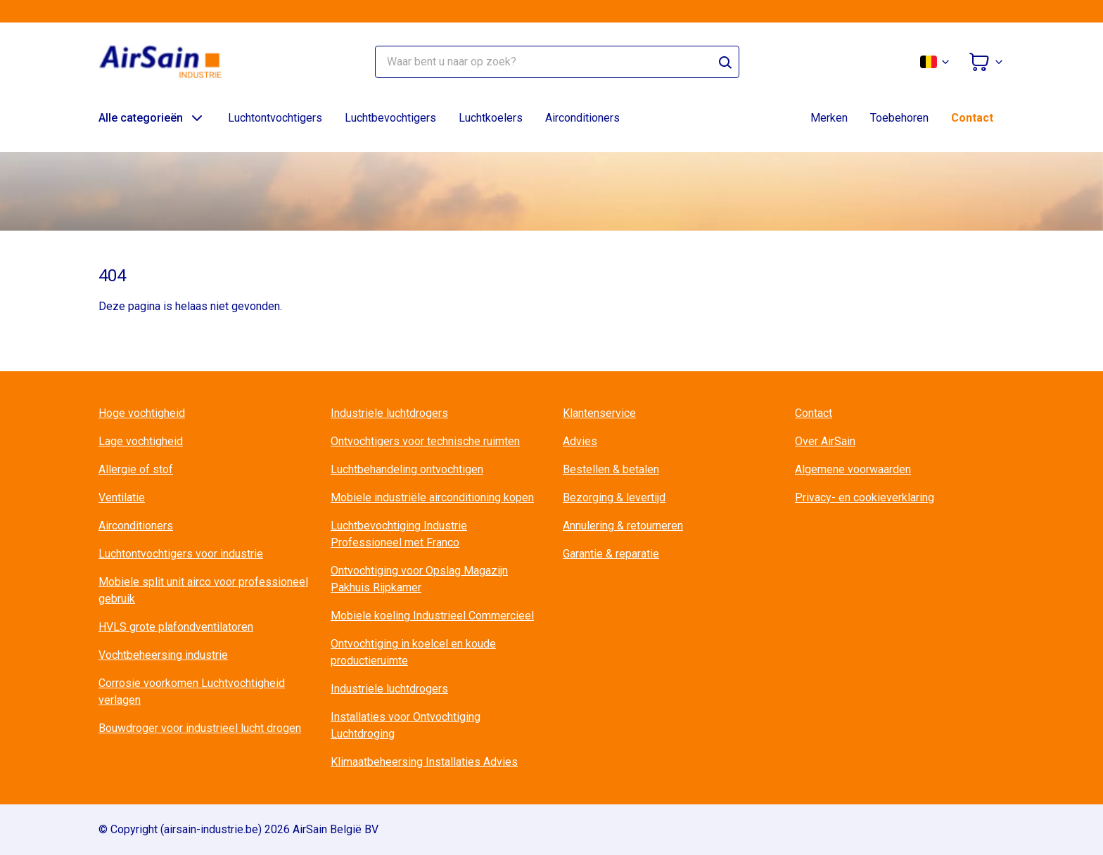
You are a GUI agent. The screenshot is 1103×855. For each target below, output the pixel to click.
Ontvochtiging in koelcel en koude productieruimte (413, 652)
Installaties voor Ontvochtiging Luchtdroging (405, 725)
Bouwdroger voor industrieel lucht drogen (199, 728)
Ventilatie (121, 497)
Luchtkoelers (491, 117)
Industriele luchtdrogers (389, 413)
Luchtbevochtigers (390, 117)
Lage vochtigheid (140, 441)
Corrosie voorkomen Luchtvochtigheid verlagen (191, 691)
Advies (580, 441)
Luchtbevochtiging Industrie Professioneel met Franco (399, 534)
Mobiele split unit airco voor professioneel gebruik (203, 590)
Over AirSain (825, 441)
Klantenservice (599, 413)
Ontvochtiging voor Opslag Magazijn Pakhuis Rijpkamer (419, 579)
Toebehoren (899, 117)
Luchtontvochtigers (275, 117)
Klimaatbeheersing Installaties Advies (424, 762)
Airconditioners (582, 117)
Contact (972, 117)
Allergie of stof (135, 469)
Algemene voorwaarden (853, 469)
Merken (829, 117)
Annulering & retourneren (623, 525)
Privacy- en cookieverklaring (864, 497)
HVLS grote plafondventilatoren (175, 627)
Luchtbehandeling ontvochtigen (407, 469)
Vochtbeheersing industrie (163, 655)
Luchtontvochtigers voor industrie (180, 553)
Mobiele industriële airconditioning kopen (432, 497)
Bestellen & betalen (611, 469)
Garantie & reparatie (611, 553)
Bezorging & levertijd (614, 497)
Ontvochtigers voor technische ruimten (425, 441)
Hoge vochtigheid (141, 413)
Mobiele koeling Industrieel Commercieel (432, 615)
